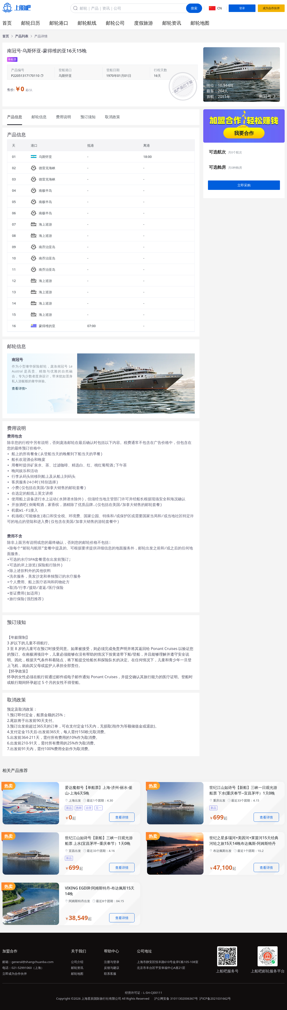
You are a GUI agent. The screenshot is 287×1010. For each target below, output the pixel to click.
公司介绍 (77, 962)
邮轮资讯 (171, 23)
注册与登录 (111, 962)
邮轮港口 (58, 23)
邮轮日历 (30, 23)
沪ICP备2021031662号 (215, 998)
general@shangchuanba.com (32, 962)
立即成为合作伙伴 (14, 973)
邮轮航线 (87, 23)
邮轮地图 (200, 23)
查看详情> (19, 388)
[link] (5, 36)
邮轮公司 (115, 23)
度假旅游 (143, 23)
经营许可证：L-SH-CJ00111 (143, 992)
